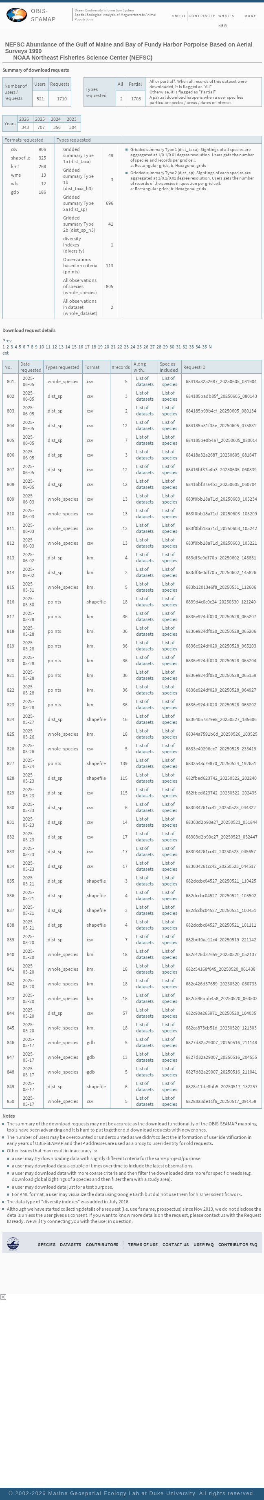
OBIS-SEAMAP (43, 15)
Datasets (70, 1244)
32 (185, 347)
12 (54, 347)
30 (171, 347)
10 (41, 347)
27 (152, 347)
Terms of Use (143, 1244)
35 (204, 347)
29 (165, 347)
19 (100, 347)
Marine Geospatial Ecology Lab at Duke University (121, 1493)
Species (46, 1244)
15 (74, 347)
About (179, 15)
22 (119, 347)
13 (61, 347)
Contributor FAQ (237, 1244)
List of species (169, 381)
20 (106, 347)
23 (126, 347)
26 (145, 347)
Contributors (102, 1244)
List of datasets (145, 381)
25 (139, 347)
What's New (226, 17)
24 (132, 347)
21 (113, 347)
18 (93, 347)
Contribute (202, 15)
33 (191, 347)
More (250, 15)
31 (178, 347)
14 (67, 347)
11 (48, 347)
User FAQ (204, 1244)
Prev (7, 340)
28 (158, 347)
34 (198, 347)
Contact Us (176, 1244)
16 (80, 347)
